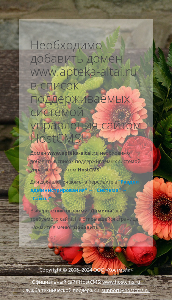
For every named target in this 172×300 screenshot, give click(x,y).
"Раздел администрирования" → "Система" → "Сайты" (84, 190)
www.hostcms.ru (121, 281)
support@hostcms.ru (126, 290)
